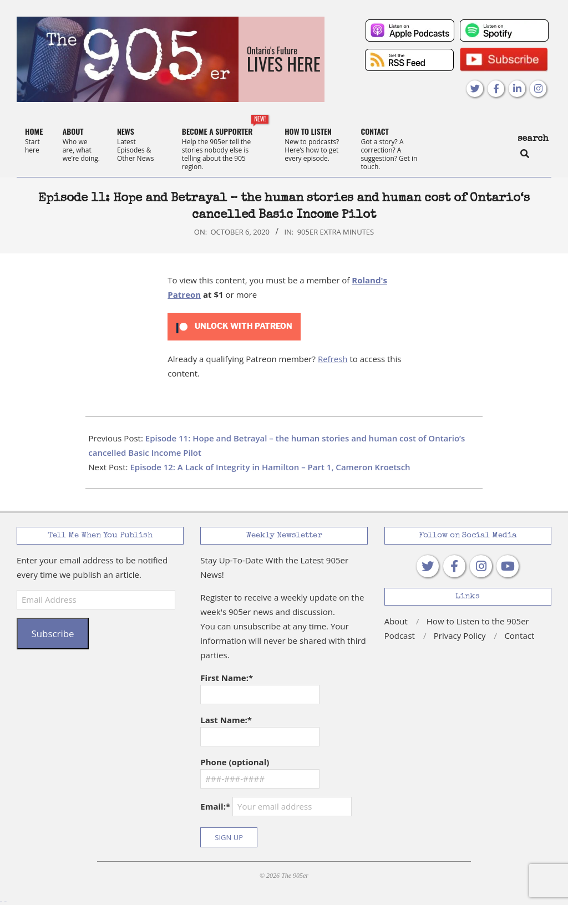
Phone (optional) (234, 761)
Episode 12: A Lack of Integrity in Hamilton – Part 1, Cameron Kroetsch (270, 466)
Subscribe (52, 633)
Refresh (333, 358)
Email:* (276, 806)
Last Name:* (226, 719)
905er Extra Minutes (335, 232)
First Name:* (226, 677)
